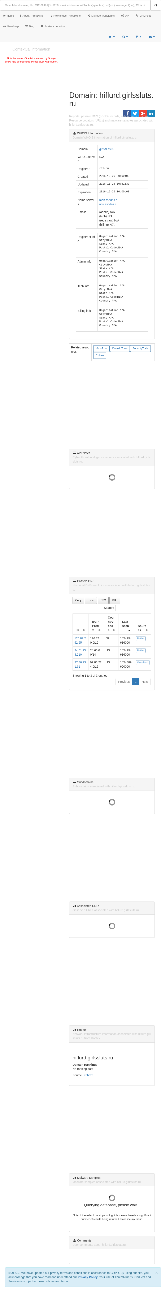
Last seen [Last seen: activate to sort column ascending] (125, 624)
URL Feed (143, 15)
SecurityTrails (140, 348)
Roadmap (11, 26)
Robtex (100, 355)
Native (140, 638)
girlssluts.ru (106, 149)
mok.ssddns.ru (108, 200)
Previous (124, 681)
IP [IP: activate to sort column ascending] (78, 630)
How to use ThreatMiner (66, 15)
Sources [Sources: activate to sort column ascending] (142, 628)
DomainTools (120, 348)
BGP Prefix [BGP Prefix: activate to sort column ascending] (95, 626)
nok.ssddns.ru (108, 204)
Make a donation (53, 26)
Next (145, 681)
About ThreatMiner (32, 15)
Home (8, 15)
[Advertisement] (31, 95)
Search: (127, 608)
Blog (29, 26)
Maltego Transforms (101, 15)
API (125, 15)
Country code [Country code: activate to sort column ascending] (111, 624)
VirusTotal (101, 348)
